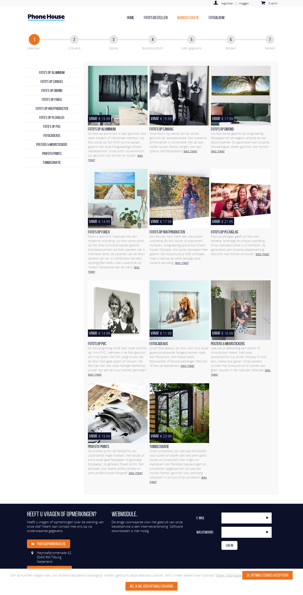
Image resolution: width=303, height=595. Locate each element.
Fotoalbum (216, 17)
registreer (227, 3)
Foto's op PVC (52, 126)
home (130, 17)
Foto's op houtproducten (52, 108)
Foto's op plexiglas (51, 117)
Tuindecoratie (52, 162)
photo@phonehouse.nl (48, 544)
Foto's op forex (52, 99)
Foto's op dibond (51, 90)
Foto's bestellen (156, 17)
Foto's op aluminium (51, 72)
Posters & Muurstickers (51, 144)
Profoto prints (52, 153)
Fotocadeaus (51, 135)
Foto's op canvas (52, 81)
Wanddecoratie (188, 17)
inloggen (244, 3)
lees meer (190, 151)
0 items (273, 3)
